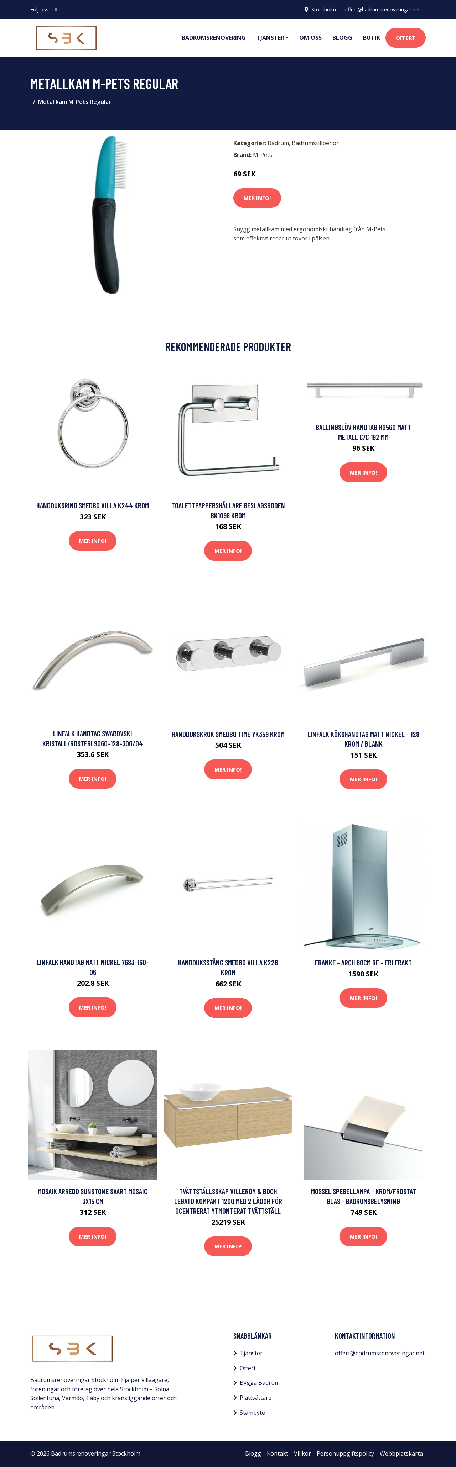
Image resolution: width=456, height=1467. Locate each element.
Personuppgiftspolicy (345, 1453)
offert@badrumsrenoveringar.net (382, 9)
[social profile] (56, 9)
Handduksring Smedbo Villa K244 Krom (92, 505)
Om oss (310, 38)
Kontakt (277, 1453)
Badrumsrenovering (214, 38)
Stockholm (323, 9)
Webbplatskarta (401, 1453)
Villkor (302, 1453)
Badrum (278, 143)
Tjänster (251, 1353)
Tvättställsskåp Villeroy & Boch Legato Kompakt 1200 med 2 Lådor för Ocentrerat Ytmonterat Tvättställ (228, 1201)
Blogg (342, 38)
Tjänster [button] (270, 38)
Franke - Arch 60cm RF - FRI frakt (363, 962)
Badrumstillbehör (315, 143)
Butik (371, 38)
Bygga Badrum (260, 1383)
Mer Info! (257, 197)
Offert (405, 37)
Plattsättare (255, 1398)
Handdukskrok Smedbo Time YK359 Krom (228, 734)
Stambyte (252, 1412)
